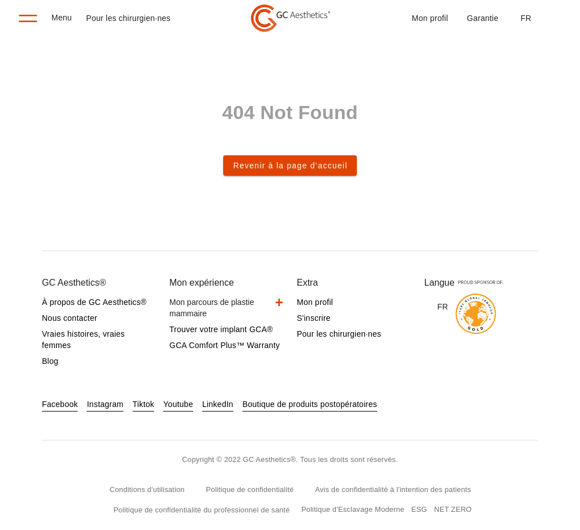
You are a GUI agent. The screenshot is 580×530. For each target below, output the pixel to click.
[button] (526, 18)
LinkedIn (217, 404)
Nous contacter (69, 318)
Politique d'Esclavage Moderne (352, 509)
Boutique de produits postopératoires (309, 404)
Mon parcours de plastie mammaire (211, 308)
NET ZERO (453, 509)
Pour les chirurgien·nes (128, 18)
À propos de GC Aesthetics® (94, 302)
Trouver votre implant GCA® (221, 329)
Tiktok (143, 404)
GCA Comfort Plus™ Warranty (224, 345)
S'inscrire (314, 318)
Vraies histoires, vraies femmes (83, 339)
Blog (50, 361)
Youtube (178, 404)
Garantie (482, 18)
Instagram (105, 404)
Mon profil (430, 18)
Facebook (60, 404)
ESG (419, 509)
